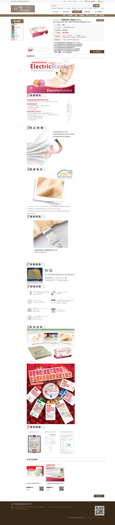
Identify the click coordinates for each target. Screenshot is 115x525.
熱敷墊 (77, 39)
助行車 (95, 8)
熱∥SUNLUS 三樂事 (91, 15)
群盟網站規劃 (101, 517)
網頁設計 (96, 517)
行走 (18, 30)
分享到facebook (102, 5)
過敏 (67, 39)
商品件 (89, 1)
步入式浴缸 (68, 8)
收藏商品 (100, 20)
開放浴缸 (74, 8)
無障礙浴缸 (60, 8)
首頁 (64, 15)
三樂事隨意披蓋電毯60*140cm (55, 483)
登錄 (64, 1)
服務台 (100, 1)
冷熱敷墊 (81, 15)
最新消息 (66, 12)
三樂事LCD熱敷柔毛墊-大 (33, 483)
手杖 (86, 8)
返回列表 (99, 496)
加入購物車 (97, 52)
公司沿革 (56, 12)
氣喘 (74, 39)
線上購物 (77, 12)
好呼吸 (70, 39)
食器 (18, 39)
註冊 (69, 1)
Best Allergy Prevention (76, 517)
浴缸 (79, 8)
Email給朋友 (67, 52)
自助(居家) (18, 27)
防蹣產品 (18, 36)
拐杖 (82, 8)
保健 (76, 15)
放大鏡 (90, 8)
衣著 (18, 24)
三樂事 (64, 39)
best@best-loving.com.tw (22, 509)
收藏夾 (75, 1)
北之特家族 (98, 12)
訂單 (81, 1)
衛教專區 (88, 12)
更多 (102, 8)
